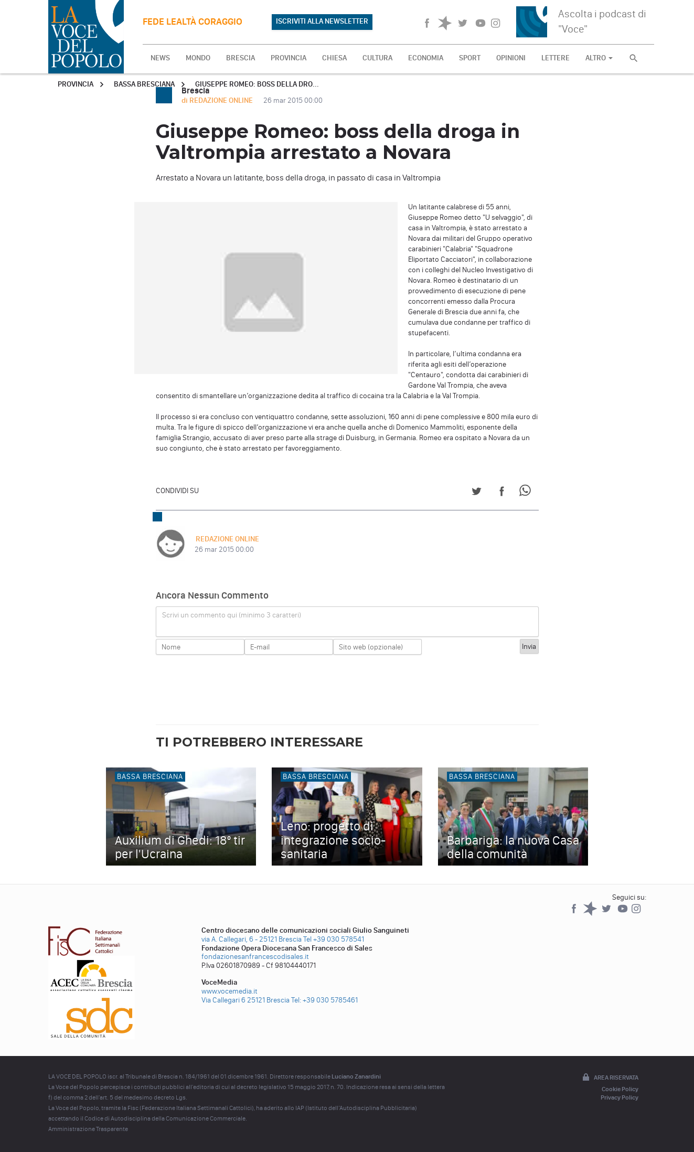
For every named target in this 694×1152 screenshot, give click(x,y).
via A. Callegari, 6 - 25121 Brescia (251, 939)
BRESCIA (240, 58)
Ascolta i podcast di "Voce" (602, 21)
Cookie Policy (620, 1089)
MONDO (198, 58)
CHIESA (334, 58)
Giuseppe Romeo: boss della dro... (257, 84)
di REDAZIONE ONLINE (217, 100)
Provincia (75, 84)
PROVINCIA (288, 58)
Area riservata (609, 1078)
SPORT (470, 58)
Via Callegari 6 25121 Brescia (245, 1000)
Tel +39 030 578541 (333, 939)
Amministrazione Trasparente (88, 1129)
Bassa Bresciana (144, 84)
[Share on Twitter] (476, 493)
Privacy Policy (619, 1097)
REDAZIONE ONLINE (226, 539)
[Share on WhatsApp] (527, 493)
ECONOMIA (425, 58)
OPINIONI (511, 58)
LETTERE (555, 58)
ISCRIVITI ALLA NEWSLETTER (322, 21)
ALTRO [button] (599, 58)
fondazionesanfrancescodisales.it (255, 956)
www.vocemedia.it (229, 991)
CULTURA (377, 58)
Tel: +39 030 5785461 (324, 1000)
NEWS (160, 58)
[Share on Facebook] (502, 493)
